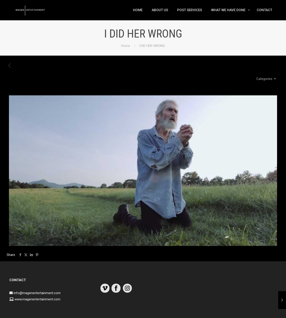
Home (125, 46)
